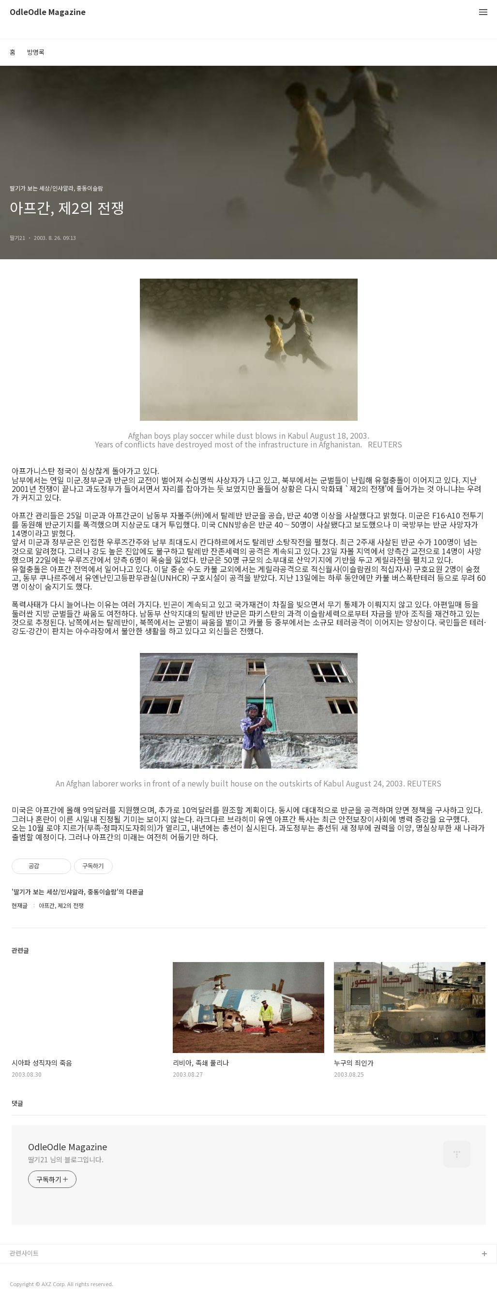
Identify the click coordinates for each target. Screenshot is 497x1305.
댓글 (17, 1103)
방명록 (36, 52)
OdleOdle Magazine (48, 12)
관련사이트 (24, 1253)
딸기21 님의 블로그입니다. (66, 1159)
